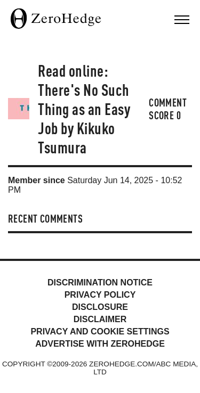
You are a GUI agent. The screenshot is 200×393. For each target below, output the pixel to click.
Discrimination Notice (100, 282)
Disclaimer (100, 319)
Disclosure (100, 307)
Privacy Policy (100, 294)
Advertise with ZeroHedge (100, 343)
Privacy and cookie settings (99, 331)
